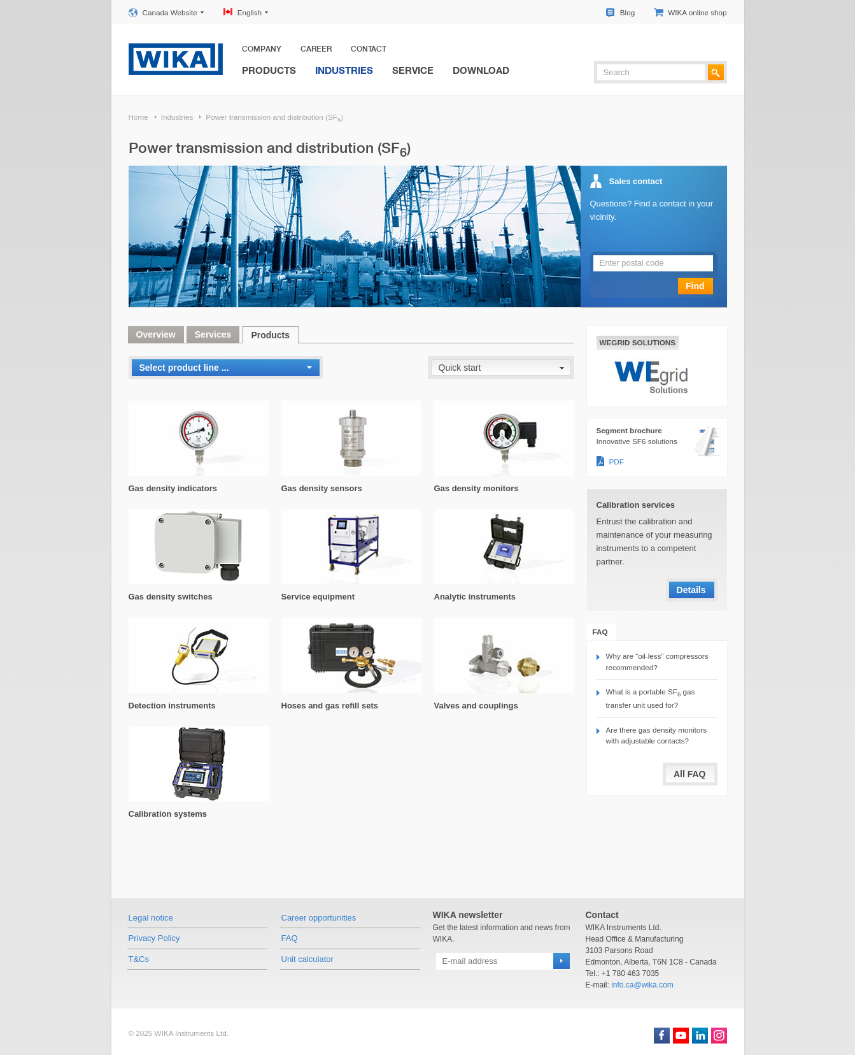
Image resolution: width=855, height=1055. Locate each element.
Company (261, 49)
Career (316, 49)
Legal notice (151, 917)
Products (269, 70)
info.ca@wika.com (642, 984)
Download (481, 70)
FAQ (289, 938)
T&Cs (139, 959)
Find (695, 286)
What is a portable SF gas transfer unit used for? (650, 698)
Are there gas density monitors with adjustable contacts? (656, 735)
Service (413, 70)
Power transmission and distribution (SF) (274, 118)
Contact (368, 49)
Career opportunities (319, 917)
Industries (344, 70)
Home (138, 117)
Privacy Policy (154, 938)
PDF (616, 461)
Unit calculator (307, 959)
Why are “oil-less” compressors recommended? (657, 661)
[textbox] (651, 72)
